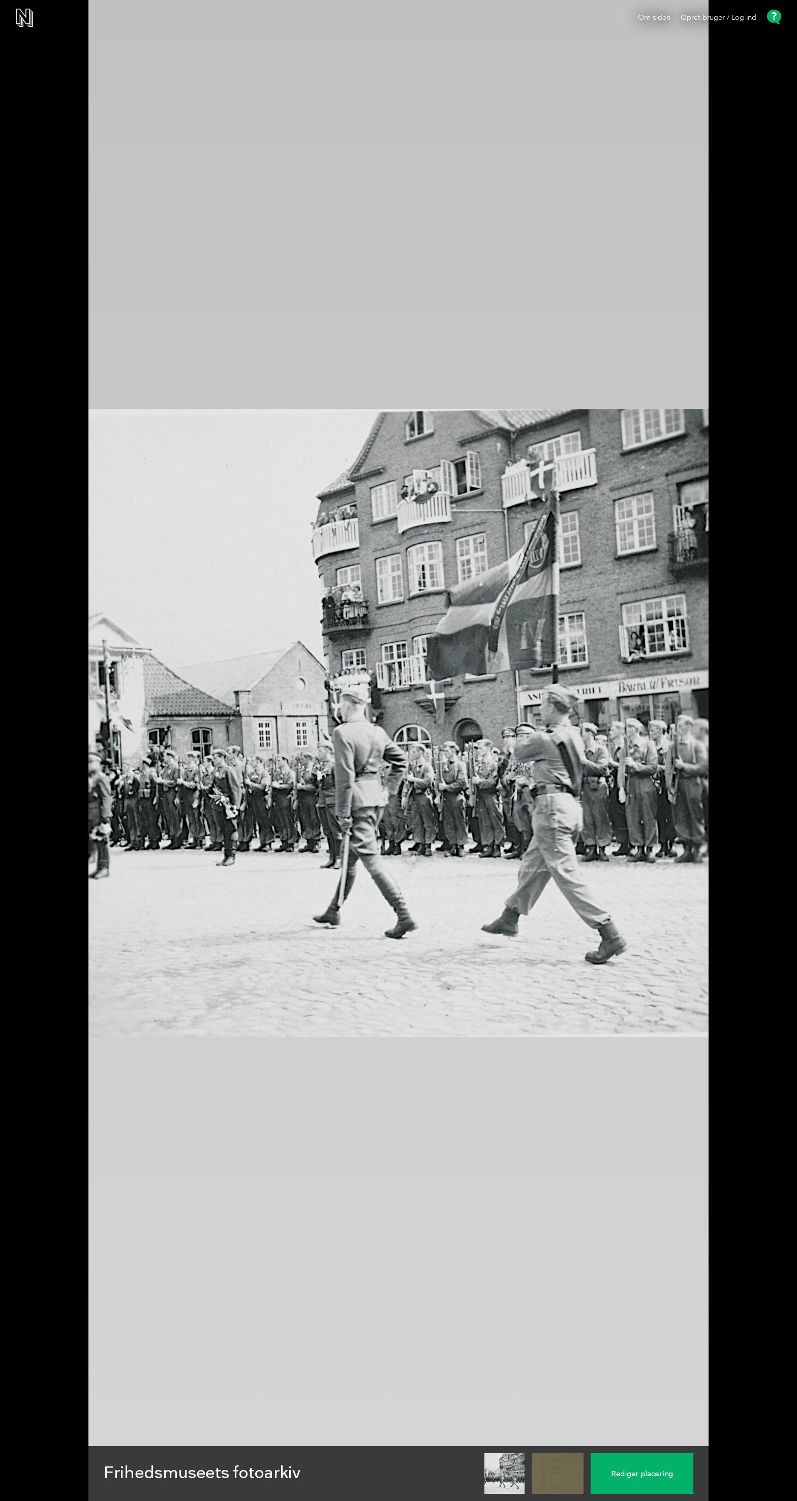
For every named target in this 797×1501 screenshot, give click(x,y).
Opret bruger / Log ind (718, 17)
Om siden (654, 17)
